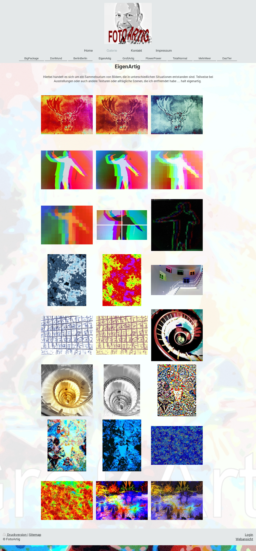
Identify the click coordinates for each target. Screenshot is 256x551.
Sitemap (35, 534)
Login (249, 534)
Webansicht (244, 539)
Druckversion (15, 534)
